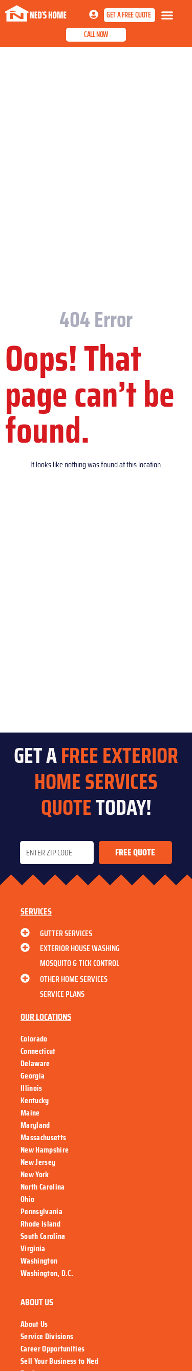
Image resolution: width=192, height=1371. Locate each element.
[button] (167, 15)
